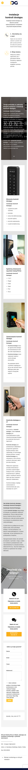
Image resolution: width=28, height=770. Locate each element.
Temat (14, 666)
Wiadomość (14, 676)
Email (14, 660)
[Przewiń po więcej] (14, 156)
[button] (2, 3)
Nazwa (14, 653)
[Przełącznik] (2, 757)
